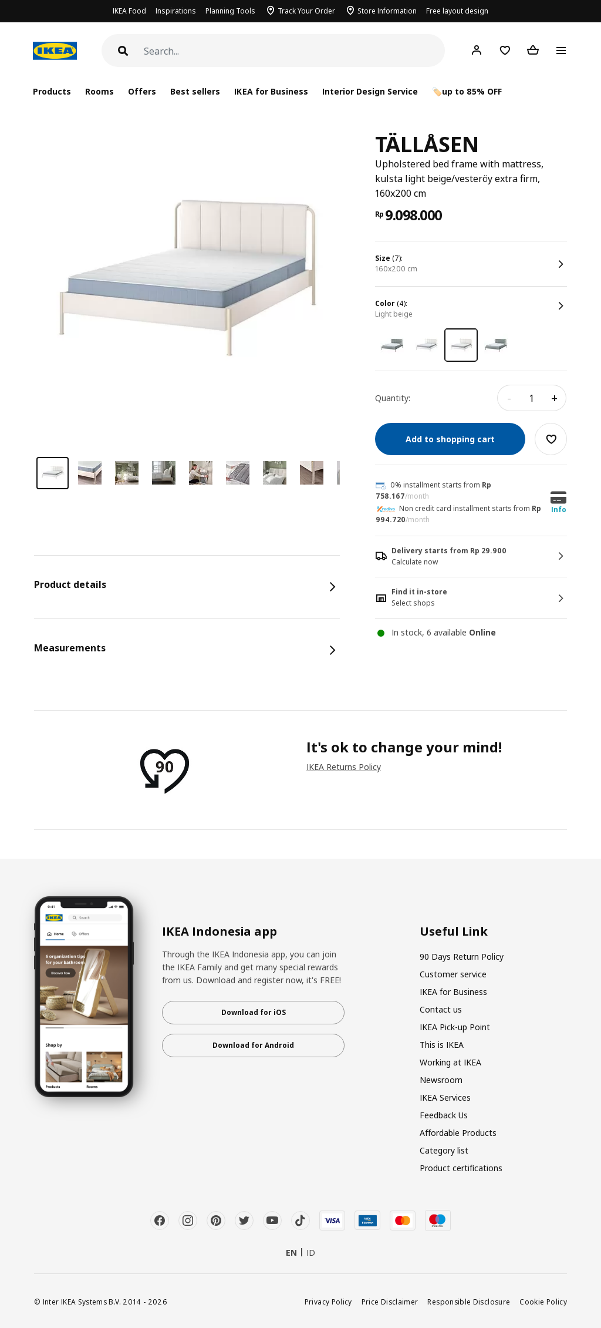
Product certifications (461, 1168)
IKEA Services (445, 1097)
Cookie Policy (543, 1301)
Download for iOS (253, 1012)
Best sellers (195, 91)
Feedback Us (444, 1115)
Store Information (387, 11)
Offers (142, 91)
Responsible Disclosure (468, 1301)
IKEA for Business (271, 91)
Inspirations (176, 11)
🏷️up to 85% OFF (467, 91)
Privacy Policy (328, 1301)
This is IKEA (442, 1044)
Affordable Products (458, 1132)
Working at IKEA (450, 1062)
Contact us (441, 1009)
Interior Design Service (370, 91)
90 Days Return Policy (462, 956)
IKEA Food (129, 11)
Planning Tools (230, 11)
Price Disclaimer (390, 1301)
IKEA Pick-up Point (455, 1027)
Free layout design (457, 11)
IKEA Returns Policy (343, 766)
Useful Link (454, 931)
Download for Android (253, 1045)
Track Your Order (306, 11)
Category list (444, 1150)
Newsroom (441, 1079)
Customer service (453, 974)
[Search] (294, 51)
